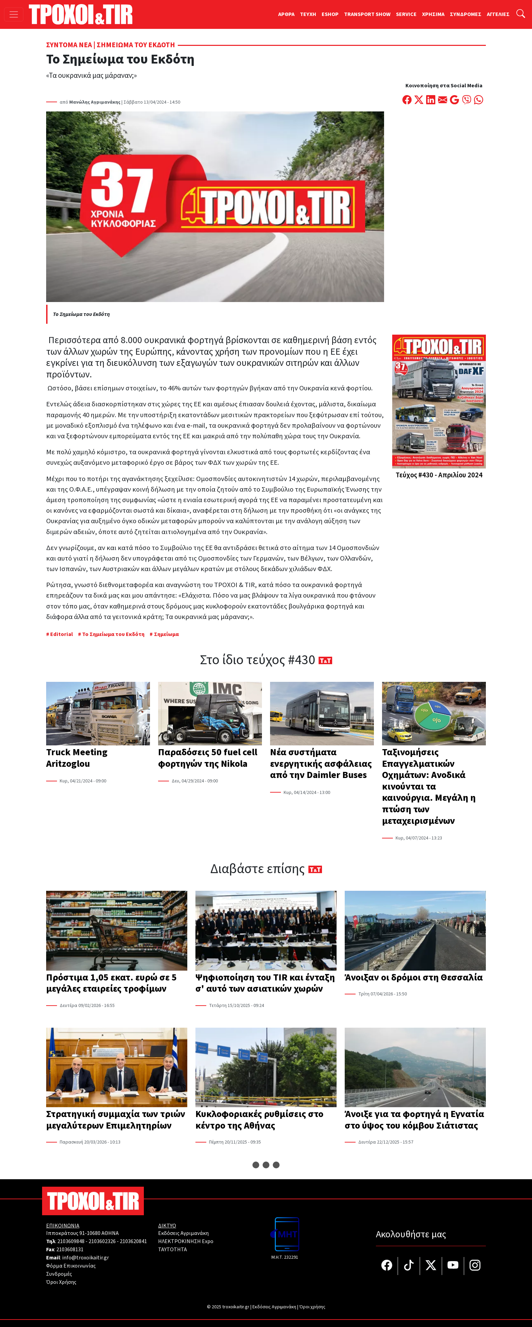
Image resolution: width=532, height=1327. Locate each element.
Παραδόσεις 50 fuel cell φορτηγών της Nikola (207, 758)
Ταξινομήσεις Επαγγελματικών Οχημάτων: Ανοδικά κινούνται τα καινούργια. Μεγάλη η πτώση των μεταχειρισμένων (429, 786)
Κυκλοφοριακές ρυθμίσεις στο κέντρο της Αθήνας (259, 1119)
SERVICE (406, 14)
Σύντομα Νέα (69, 45)
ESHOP (330, 14)
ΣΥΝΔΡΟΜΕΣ (465, 14)
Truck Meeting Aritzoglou (77, 758)
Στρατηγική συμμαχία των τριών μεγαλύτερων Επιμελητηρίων (115, 1119)
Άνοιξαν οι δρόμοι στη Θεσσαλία (414, 977)
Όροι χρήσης (312, 1307)
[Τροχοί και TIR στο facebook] (387, 1266)
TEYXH (308, 14)
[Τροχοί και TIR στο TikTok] (409, 1266)
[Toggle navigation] (13, 14)
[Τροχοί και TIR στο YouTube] (453, 1266)
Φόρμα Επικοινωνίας (71, 1266)
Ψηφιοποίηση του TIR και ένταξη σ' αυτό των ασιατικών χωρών (265, 983)
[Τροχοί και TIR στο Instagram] (475, 1266)
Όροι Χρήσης (61, 1282)
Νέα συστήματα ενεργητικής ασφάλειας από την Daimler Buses (321, 763)
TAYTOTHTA (172, 1249)
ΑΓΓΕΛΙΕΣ (498, 14)
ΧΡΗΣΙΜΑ (433, 14)
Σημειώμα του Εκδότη (136, 45)
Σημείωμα (166, 634)
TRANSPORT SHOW (367, 14)
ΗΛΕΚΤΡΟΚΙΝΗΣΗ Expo (185, 1241)
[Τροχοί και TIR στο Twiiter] (431, 1266)
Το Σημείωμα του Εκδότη (113, 634)
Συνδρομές (59, 1274)
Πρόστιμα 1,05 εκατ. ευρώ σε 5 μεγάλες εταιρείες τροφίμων (111, 983)
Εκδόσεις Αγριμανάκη (183, 1233)
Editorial (61, 634)
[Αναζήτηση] (521, 14)
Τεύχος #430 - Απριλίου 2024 (439, 475)
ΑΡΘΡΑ (286, 14)
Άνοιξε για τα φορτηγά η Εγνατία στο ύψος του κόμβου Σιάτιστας (414, 1119)
